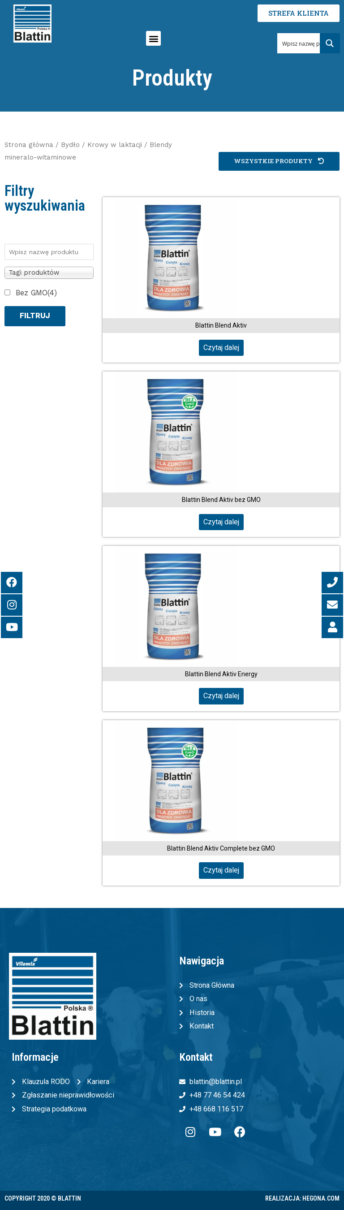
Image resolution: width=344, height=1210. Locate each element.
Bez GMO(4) (36, 293)
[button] (153, 38)
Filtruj (35, 315)
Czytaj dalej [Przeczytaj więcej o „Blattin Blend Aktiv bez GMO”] (221, 522)
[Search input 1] (309, 43)
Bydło (70, 145)
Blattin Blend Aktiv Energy (221, 674)
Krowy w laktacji (114, 145)
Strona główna (28, 145)
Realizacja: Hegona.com (302, 1198)
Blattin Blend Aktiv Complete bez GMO (221, 848)
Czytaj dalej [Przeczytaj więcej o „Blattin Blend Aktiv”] (221, 347)
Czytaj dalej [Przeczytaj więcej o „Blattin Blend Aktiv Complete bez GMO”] (221, 870)
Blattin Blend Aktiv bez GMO (221, 499)
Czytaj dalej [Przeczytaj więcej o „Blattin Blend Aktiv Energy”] (221, 695)
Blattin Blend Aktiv (221, 325)
